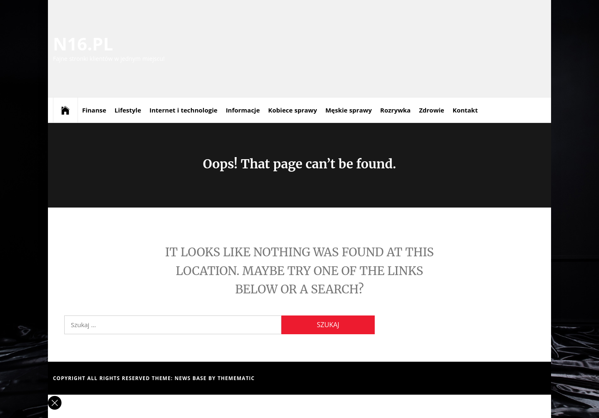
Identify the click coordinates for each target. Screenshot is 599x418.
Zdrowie (431, 110)
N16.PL (83, 43)
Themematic (236, 378)
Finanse (94, 110)
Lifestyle (128, 110)
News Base (191, 378)
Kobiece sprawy (292, 110)
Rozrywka (395, 110)
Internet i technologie (184, 110)
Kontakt (465, 110)
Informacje (243, 110)
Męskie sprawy (348, 110)
